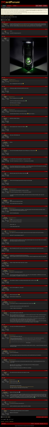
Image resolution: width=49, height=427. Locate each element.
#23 (46, 246)
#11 (46, 140)
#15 (46, 171)
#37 (46, 377)
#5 (46, 86)
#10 (46, 133)
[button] (11, 6)
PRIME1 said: (12, 79)
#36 (46, 370)
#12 (46, 148)
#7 (46, 107)
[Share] (45, 22)
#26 (46, 268)
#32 (46, 324)
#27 (46, 278)
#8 (46, 116)
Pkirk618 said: (12, 208)
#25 (46, 260)
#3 (46, 36)
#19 (46, 206)
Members (14, 5)
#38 (46, 390)
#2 (46, 29)
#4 (46, 77)
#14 (46, 164)
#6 (46, 94)
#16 (46, 178)
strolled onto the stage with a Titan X (24, 24)
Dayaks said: (12, 379)
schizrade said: (13, 231)
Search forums (8, 7)
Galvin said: (12, 109)
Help (45, 423)
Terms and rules (37, 423)
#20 (46, 215)
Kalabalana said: (13, 217)
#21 (46, 229)
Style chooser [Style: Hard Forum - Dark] (4, 423)
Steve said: (12, 96)
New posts (9, 5)
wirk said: (12, 270)
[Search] (45, 6)
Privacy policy (42, 423)
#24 (46, 253)
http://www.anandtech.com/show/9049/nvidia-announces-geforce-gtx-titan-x (22, 386)
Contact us (32, 423)
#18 (46, 198)
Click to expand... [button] (28, 342)
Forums (4, 5)
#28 (46, 285)
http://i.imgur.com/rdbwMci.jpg (14, 104)
